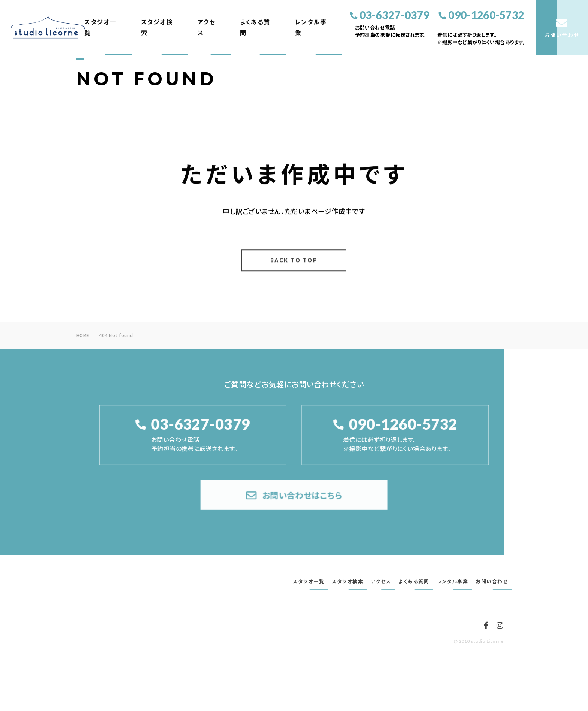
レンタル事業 (311, 27)
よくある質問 (255, 27)
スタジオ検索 (157, 27)
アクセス (207, 27)
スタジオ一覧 (100, 27)
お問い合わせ (492, 581)
